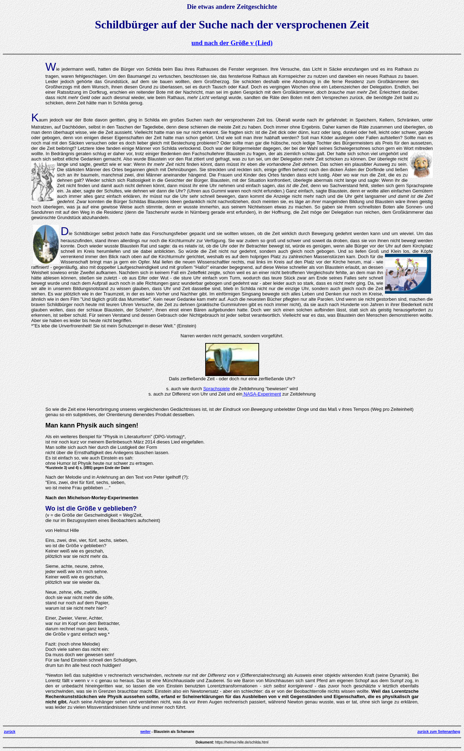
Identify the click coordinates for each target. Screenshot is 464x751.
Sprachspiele (216, 388)
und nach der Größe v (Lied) (232, 43)
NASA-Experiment (261, 394)
